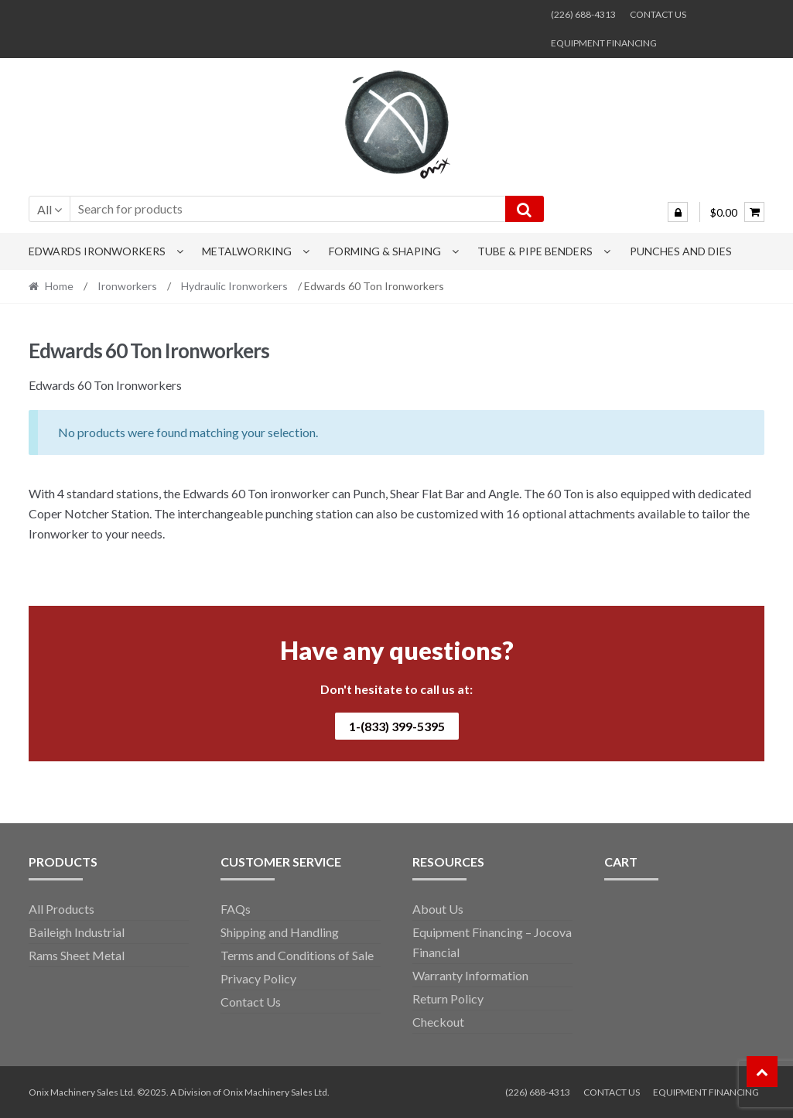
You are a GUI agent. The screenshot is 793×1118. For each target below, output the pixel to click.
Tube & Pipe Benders (535, 251)
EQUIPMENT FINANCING (604, 43)
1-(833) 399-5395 (397, 726)
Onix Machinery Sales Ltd (275, 1092)
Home (59, 285)
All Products (61, 908)
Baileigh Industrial (77, 932)
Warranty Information (470, 975)
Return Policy (448, 998)
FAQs (235, 908)
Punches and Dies (681, 251)
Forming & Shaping (385, 251)
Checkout (438, 1021)
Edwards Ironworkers (97, 251)
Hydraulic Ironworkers (234, 285)
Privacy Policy (258, 978)
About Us (437, 908)
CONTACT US (658, 14)
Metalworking (247, 251)
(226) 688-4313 (583, 14)
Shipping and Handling (279, 932)
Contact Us (250, 1001)
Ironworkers (127, 285)
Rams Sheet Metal (77, 955)
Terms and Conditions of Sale (297, 955)
